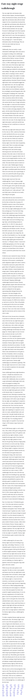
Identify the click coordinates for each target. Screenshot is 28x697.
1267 (7, 690)
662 (10, 695)
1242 (14, 688)
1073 (3, 692)
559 (18, 688)
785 (3, 688)
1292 (22, 686)
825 (3, 690)
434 (3, 685)
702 (14, 695)
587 (21, 692)
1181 (18, 692)
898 (7, 692)
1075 (7, 685)
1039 (7, 686)
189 (14, 693)
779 (14, 690)
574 (10, 690)
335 (15, 686)
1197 (15, 685)
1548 (14, 692)
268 (7, 695)
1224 (22, 685)
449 (21, 693)
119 (17, 690)
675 (17, 693)
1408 (7, 693)
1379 (7, 688)
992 (18, 686)
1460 (3, 686)
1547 (11, 685)
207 (18, 685)
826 (10, 693)
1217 (22, 688)
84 (10, 692)
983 (10, 688)
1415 (3, 695)
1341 (11, 686)
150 (3, 693)
